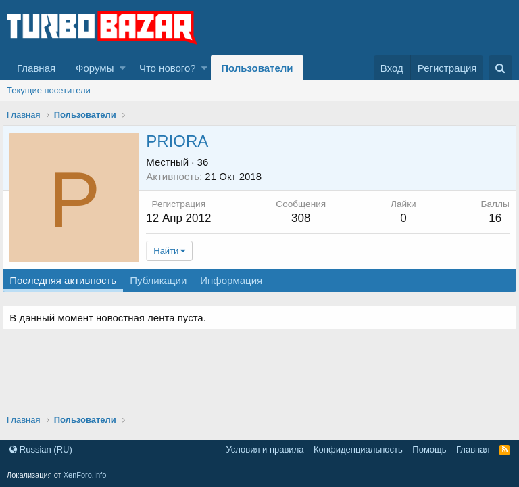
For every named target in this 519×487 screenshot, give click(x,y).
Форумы (95, 68)
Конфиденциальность (358, 449)
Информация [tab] (236, 280)
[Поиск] (500, 67)
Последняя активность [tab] (67, 280)
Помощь (429, 449)
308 (302, 218)
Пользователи (257, 68)
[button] (122, 67)
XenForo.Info (85, 475)
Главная (36, 68)
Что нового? (167, 68)
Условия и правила (264, 449)
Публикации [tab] (162, 280)
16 (490, 218)
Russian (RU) (40, 449)
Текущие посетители (49, 90)
